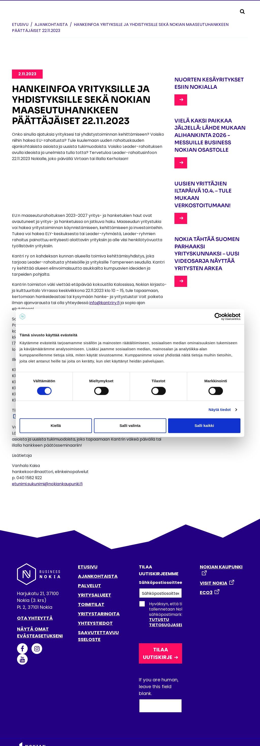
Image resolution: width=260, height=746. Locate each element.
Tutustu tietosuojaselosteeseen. (178, 622)
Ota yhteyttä (35, 618)
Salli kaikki (204, 425)
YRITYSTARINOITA (99, 614)
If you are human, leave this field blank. (158, 686)
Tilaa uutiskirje (157, 653)
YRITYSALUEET (94, 595)
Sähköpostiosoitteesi (160, 582)
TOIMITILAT (91, 604)
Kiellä (56, 425)
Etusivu (20, 24)
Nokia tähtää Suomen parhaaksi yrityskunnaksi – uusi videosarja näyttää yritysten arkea (206, 254)
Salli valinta (130, 425)
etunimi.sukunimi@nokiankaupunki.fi (47, 484)
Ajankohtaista (51, 24)
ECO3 (206, 592)
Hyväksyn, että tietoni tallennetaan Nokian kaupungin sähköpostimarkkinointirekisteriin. (177, 614)
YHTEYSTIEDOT (95, 623)
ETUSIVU (88, 567)
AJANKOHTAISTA (98, 576)
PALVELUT (89, 585)
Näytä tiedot (220, 409)
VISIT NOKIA (213, 583)
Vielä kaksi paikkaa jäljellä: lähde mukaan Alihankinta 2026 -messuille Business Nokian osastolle (210, 135)
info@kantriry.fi (104, 303)
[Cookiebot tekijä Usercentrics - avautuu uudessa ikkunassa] (218, 316)
